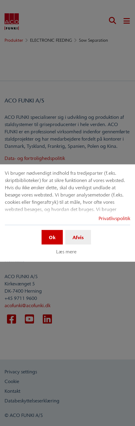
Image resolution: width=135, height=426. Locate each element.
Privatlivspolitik (114, 218)
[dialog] (67, 213)
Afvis (78, 237)
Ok (52, 237)
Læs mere (66, 252)
